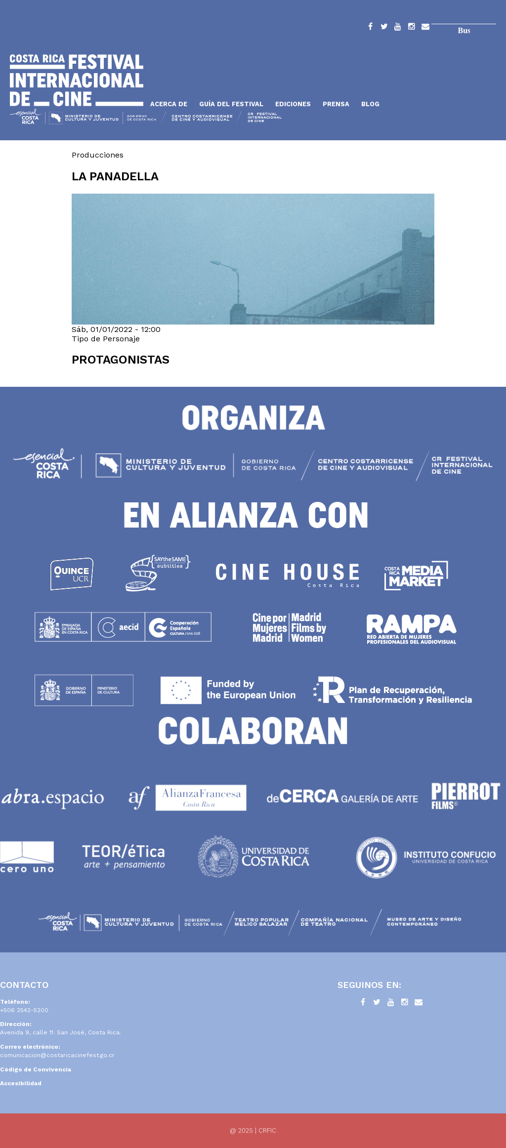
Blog (370, 104)
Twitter (384, 28)
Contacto (425, 28)
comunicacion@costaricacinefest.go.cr (57, 1055)
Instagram (412, 28)
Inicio (76, 80)
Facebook (370, 28)
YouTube (398, 28)
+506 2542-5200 (24, 1010)
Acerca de (168, 104)
